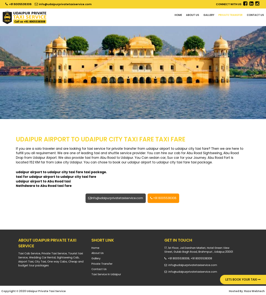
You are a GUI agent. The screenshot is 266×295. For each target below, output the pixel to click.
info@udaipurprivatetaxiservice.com (63, 4)
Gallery (195, 16)
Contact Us (252, 16)
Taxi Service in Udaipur (106, 275)
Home (157, 16)
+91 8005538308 (18, 4)
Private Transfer (222, 16)
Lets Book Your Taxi (243, 279)
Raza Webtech (254, 292)
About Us (175, 16)
